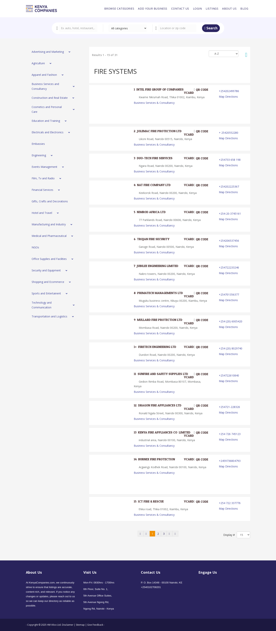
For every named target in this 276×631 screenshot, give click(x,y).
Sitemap (80, 624)
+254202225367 (229, 186)
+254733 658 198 (230, 159)
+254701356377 (229, 294)
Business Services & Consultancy (154, 103)
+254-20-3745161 (230, 213)
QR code (201, 89)
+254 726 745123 (230, 434)
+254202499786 (229, 91)
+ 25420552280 (228, 132)
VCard (186, 93)
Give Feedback (95, 624)
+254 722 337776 (230, 503)
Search (211, 28)
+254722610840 (229, 375)
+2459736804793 (230, 461)
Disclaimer (68, 624)
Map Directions (228, 96)
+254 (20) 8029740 (230, 348)
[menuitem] (119, 8)
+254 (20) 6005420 (230, 321)
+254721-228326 (229, 407)
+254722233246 (229, 267)
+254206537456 (229, 240)
